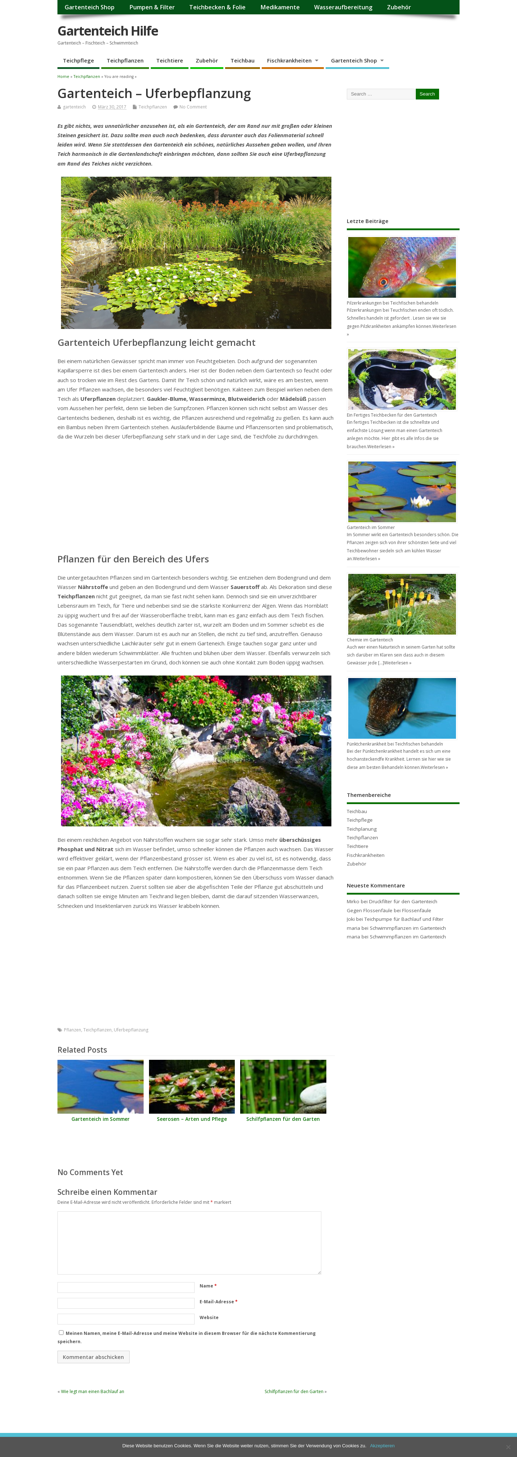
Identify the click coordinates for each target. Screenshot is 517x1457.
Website (209, 1317)
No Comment (193, 107)
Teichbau (242, 60)
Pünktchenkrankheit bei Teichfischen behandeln (395, 744)
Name (208, 1286)
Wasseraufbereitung (343, 7)
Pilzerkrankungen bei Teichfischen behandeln (392, 303)
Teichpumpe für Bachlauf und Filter (403, 919)
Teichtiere (169, 60)
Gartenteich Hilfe (107, 31)
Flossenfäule (416, 910)
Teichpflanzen (125, 60)
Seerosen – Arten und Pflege (192, 1119)
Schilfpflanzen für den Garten (283, 1119)
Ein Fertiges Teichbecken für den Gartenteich (392, 415)
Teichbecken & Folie (217, 7)
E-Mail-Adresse (219, 1302)
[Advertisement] (196, 500)
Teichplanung (362, 829)
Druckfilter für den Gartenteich (403, 901)
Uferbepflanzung (131, 1030)
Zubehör (399, 7)
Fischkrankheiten (289, 60)
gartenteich (74, 107)
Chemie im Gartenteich (370, 640)
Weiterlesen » (381, 447)
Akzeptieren (382, 1445)
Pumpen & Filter (152, 7)
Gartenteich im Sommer (100, 1119)
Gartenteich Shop (90, 7)
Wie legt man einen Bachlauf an (92, 1391)
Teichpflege (78, 60)
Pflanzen (72, 1030)
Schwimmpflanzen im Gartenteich (408, 928)
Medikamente (280, 7)
